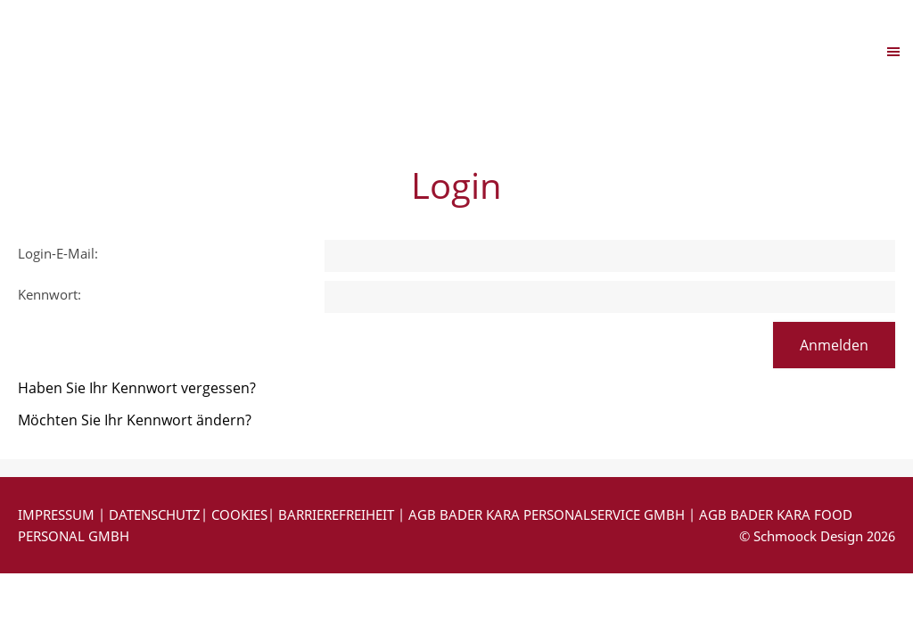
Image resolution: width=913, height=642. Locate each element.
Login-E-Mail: (58, 253)
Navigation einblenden (95, 51)
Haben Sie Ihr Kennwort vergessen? (137, 388)
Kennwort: (49, 294)
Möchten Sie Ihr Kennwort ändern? (134, 420)
